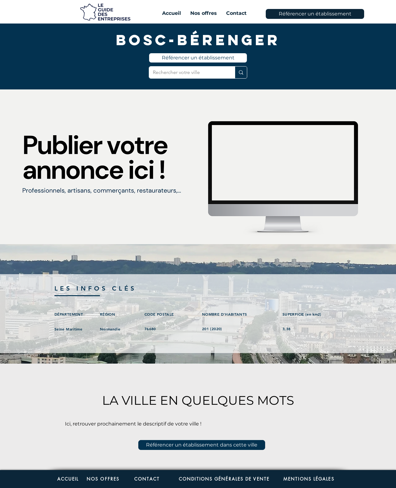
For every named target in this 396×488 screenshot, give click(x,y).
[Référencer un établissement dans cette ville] (201, 445)
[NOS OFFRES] (103, 479)
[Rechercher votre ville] (187, 72)
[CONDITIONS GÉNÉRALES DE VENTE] (224, 479)
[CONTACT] (147, 479)
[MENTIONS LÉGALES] (312, 479)
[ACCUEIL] (67, 479)
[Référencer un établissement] (315, 14)
